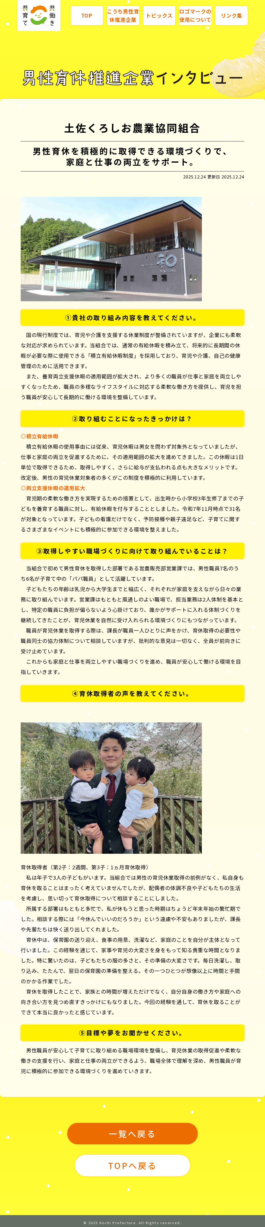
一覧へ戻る (132, 1133)
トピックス (159, 15)
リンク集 (231, 15)
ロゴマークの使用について (195, 15)
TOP (86, 15)
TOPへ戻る (132, 1165)
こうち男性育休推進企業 (123, 15)
